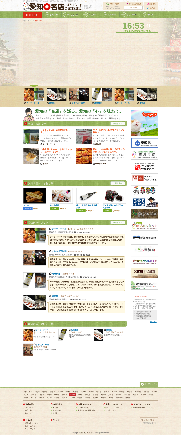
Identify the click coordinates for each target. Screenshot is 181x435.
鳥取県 (135, 395)
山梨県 (41, 395)
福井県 (33, 395)
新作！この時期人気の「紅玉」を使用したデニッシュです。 (109, 150)
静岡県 (64, 395)
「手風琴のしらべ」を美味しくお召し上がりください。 (56, 150)
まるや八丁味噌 (78, 103)
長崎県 (87, 398)
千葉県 (121, 392)
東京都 (129, 392)
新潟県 (146, 392)
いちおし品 (29, 408)
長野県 (49, 395)
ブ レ (26, 205)
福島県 (83, 392)
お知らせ (28, 413)
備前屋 (52, 103)
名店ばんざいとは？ (113, 408)
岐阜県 (57, 395)
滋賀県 (87, 395)
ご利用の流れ (83, 408)
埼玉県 (114, 392)
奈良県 (118, 395)
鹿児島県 (119, 398)
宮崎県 (110, 398)
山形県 (75, 392)
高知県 (64, 398)
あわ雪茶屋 (54, 205)
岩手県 (52, 392)
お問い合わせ (30, 426)
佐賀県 (80, 398)
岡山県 (151, 395)
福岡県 (72, 398)
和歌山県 (127, 395)
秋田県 (68, 392)
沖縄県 (128, 398)
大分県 (103, 398)
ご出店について (111, 410)
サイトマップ (30, 429)
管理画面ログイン (150, 423)
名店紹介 (56, 408)
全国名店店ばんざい (87, 433)
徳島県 (41, 398)
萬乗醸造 (98, 103)
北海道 (37, 392)
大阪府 (103, 395)
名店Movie (57, 410)
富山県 (154, 392)
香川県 (49, 398)
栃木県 (98, 392)
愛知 (36, 6)
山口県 (33, 398)
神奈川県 (138, 392)
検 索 (55, 413)
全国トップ (27, 21)
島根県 (143, 395)
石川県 (26, 395)
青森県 (45, 392)
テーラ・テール (32, 103)
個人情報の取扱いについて (143, 408)
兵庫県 (110, 395)
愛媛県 (57, 398)
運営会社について (32, 423)
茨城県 (91, 392)
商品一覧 (28, 410)
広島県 (26, 398)
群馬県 (106, 392)
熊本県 (95, 398)
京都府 (95, 395)
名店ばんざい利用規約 (86, 410)
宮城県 (60, 392)
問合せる (153, 322)
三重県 (80, 395)
